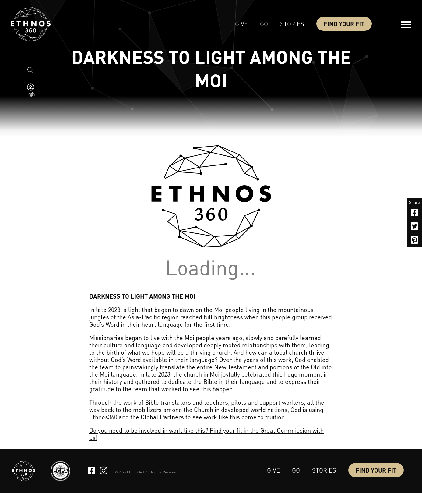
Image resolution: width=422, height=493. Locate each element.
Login (30, 94)
